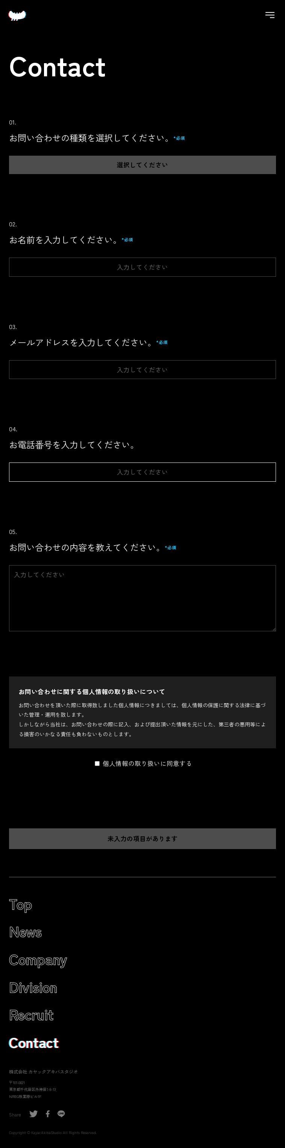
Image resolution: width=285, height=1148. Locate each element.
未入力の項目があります (143, 838)
